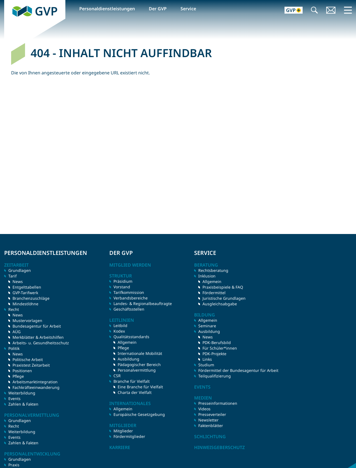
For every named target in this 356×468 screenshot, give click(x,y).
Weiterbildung (21, 393)
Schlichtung (210, 436)
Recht (13, 426)
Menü (348, 10)
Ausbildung (128, 359)
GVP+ (290, 11)
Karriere (119, 447)
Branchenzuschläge (31, 298)
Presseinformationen (217, 403)
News (18, 281)
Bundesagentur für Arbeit (37, 326)
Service (188, 9)
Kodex (119, 331)
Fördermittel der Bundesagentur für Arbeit (238, 370)
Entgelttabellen (27, 287)
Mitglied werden (130, 265)
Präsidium (122, 281)
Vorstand (121, 286)
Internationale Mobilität (140, 353)
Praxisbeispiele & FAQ (222, 287)
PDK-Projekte (214, 353)
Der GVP (158, 9)
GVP (8, 3)
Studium (206, 364)
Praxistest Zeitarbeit (31, 365)
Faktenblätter (210, 425)
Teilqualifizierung (214, 376)
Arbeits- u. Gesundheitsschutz (41, 342)
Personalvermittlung (137, 370)
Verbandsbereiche (130, 298)
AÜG (17, 331)
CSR (117, 375)
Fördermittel (214, 292)
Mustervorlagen (27, 320)
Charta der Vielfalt (135, 392)
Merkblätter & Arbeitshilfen (38, 337)
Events (14, 398)
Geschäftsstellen (128, 309)
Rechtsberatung (213, 270)
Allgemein (127, 342)
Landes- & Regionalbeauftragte (142, 303)
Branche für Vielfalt (131, 381)
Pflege (18, 376)
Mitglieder (123, 430)
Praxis (13, 464)
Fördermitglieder (129, 436)
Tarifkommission (128, 292)
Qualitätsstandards (131, 336)
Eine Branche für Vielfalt (140, 386)
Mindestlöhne (25, 303)
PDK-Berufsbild (216, 342)
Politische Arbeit (28, 359)
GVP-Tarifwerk (25, 292)
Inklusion (207, 276)
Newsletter (208, 420)
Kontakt (331, 11)
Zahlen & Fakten (23, 404)
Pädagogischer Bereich (139, 364)
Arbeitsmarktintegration (35, 381)
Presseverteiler (212, 414)
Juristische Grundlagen (224, 298)
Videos (204, 408)
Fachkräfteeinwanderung (36, 387)
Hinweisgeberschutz (219, 447)
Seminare (207, 325)
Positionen (22, 370)
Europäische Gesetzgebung (139, 414)
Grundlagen (19, 270)
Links (207, 359)
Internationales (130, 403)
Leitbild (120, 325)
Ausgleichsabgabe (219, 303)
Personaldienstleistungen (107, 9)
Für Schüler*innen (219, 348)
